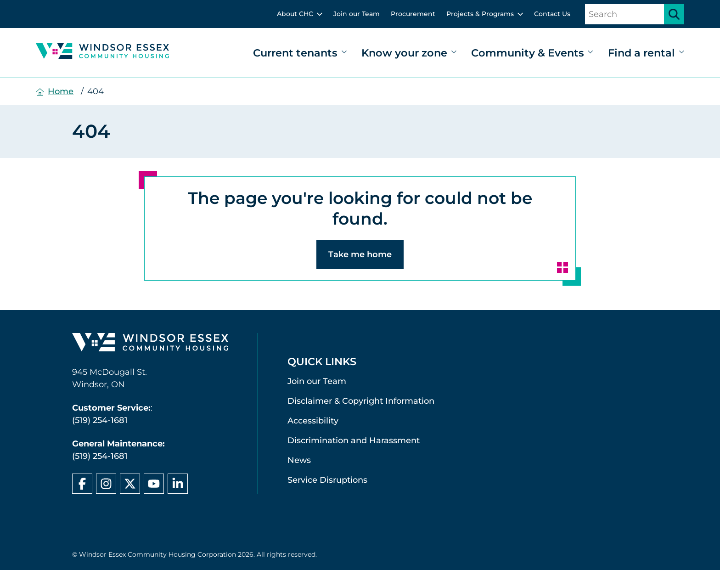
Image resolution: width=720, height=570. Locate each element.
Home (60, 91)
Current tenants (295, 52)
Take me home (360, 254)
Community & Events (527, 52)
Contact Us (552, 14)
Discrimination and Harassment (353, 440)
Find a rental (641, 52)
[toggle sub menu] (319, 14)
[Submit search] (674, 14)
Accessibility (312, 421)
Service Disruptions (327, 480)
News (299, 460)
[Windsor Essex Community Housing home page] (150, 344)
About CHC (295, 14)
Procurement (413, 14)
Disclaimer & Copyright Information (360, 401)
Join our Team (356, 14)
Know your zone (404, 52)
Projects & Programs (480, 14)
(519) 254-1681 (100, 420)
